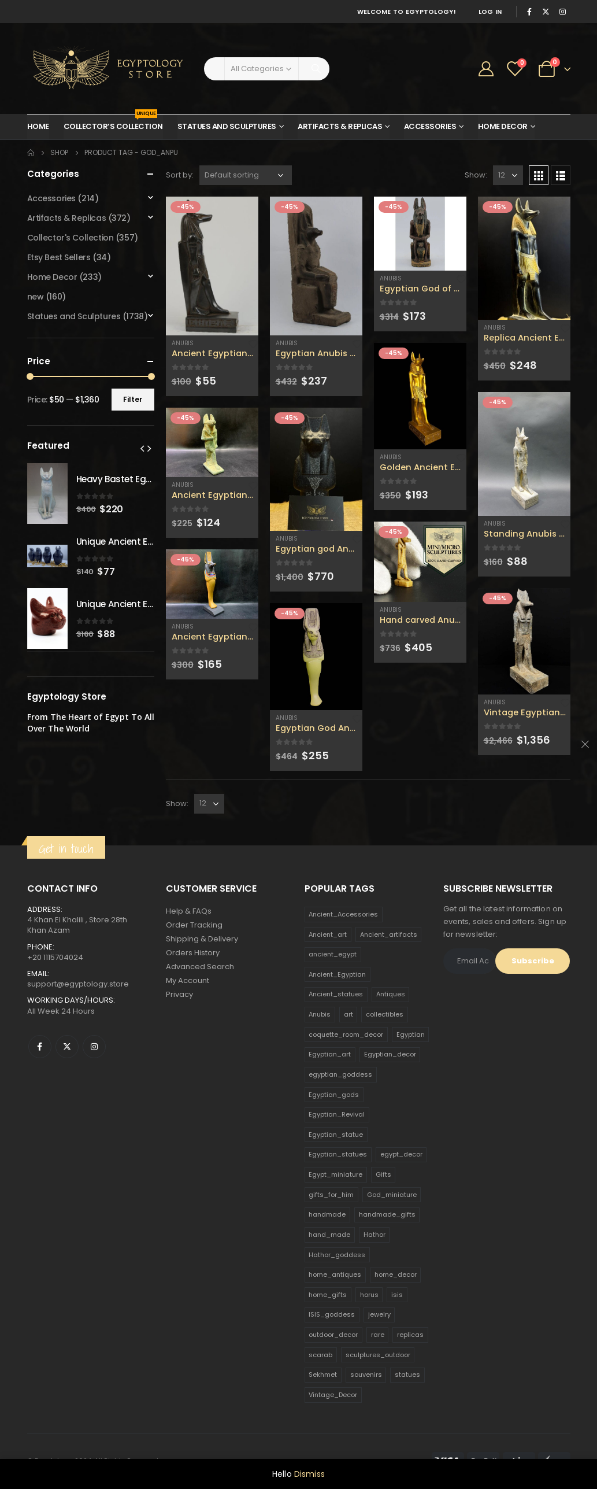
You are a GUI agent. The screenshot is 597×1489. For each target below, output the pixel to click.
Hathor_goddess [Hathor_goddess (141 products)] (337, 1254)
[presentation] (142, 448)
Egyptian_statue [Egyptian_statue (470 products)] (336, 1134)
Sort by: (180, 174)
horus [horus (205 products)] (369, 1294)
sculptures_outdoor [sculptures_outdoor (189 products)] (378, 1354)
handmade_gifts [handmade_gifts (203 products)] (387, 1214)
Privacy (179, 994)
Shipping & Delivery (202, 938)
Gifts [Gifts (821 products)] (383, 1174)
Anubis (183, 343)
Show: (476, 174)
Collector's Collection (70, 237)
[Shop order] (245, 175)
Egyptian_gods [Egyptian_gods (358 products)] (334, 1094)
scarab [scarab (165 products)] (320, 1354)
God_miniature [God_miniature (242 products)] (392, 1194)
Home (38, 126)
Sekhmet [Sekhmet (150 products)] (323, 1374)
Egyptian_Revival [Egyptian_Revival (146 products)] (337, 1114)
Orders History (193, 952)
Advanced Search (200, 966)
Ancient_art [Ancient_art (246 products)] (328, 934)
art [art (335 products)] (348, 1014)
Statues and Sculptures (226, 126)
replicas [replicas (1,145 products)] (410, 1334)
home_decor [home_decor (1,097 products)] (395, 1274)
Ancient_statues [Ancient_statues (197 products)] (336, 994)
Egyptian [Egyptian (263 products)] (410, 1034)
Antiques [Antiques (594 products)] (390, 994)
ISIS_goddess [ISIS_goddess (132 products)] (332, 1314)
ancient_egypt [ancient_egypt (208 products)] (333, 954)
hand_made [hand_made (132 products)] (329, 1234)
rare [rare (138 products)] (377, 1334)
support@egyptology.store (78, 983)
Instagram (94, 1046)
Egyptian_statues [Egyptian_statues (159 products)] (338, 1154)
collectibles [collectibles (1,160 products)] (384, 1014)
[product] (212, 266)
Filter (132, 399)
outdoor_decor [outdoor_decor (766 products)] (333, 1334)
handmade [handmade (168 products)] (327, 1214)
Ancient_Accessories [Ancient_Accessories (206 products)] (343, 914)
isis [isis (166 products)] (397, 1294)
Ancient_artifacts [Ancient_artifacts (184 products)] (388, 934)
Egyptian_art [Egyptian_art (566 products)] (330, 1054)
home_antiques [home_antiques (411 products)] (335, 1274)
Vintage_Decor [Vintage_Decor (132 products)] (333, 1394)
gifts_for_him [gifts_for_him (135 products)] (331, 1194)
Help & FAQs (189, 911)
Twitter (67, 1046)
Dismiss (309, 1474)
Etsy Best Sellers (59, 257)
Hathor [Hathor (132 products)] (374, 1234)
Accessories (430, 126)
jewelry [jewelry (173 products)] (379, 1314)
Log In (490, 11)
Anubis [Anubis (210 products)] (320, 1014)
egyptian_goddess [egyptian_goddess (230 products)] (340, 1074)
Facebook (39, 1046)
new (35, 296)
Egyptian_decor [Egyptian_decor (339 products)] (390, 1054)
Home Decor (503, 126)
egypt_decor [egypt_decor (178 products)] (401, 1154)
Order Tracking (194, 924)
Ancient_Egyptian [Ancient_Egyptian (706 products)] (337, 974)
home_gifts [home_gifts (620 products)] (328, 1294)
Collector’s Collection (113, 123)
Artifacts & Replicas (340, 126)
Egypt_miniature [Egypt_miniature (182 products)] (335, 1174)
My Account (187, 980)
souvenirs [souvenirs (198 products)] (366, 1374)
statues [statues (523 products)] (407, 1374)
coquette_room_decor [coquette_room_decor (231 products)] (346, 1034)
